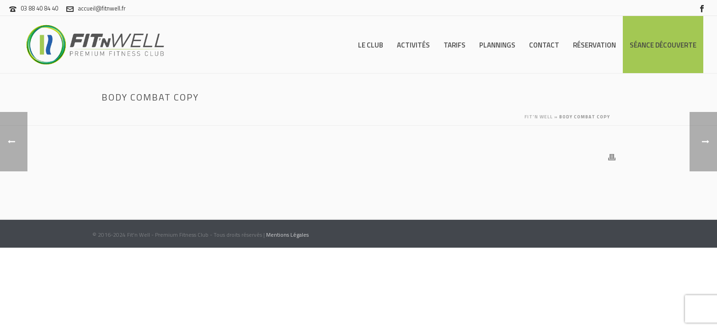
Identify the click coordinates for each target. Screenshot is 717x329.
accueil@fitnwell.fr (102, 8)
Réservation (594, 45)
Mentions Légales (287, 234)
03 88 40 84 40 (39, 8)
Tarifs (455, 45)
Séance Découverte (663, 45)
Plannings (497, 45)
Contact (544, 45)
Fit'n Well (538, 116)
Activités (413, 45)
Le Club (370, 45)
